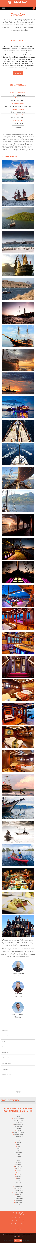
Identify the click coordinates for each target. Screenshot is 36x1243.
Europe (18, 1116)
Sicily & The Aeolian (18, 1192)
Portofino (18, 1164)
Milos (18, 1178)
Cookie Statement (18, 1233)
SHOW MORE (18, 127)
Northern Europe (18, 1124)
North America (18, 1126)
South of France (19, 1186)
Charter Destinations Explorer (18, 1224)
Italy (18, 1144)
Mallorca (18, 1170)
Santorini (18, 1174)
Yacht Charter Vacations (18, 1218)
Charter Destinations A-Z (18, 1221)
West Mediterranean (19, 1118)
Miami (18, 1180)
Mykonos (18, 1176)
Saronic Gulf (18, 1200)
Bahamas (18, 1130)
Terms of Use (18, 1230)
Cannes (18, 1160)
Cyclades (18, 1194)
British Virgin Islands (18, 1132)
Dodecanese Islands (18, 1198)
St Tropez (18, 1162)
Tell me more (20, 1236)
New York (18, 1182)
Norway (19, 1156)
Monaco (18, 1142)
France (18, 1140)
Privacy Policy (18, 1227)
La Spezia (18, 1168)
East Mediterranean (18, 1120)
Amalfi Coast (18, 1188)
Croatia (18, 1150)
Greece (18, 1148)
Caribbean (18, 1128)
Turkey (18, 1154)
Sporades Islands (19, 1196)
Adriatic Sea (19, 1122)
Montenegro (19, 1152)
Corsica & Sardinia (18, 1190)
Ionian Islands (18, 1202)
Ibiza (18, 1172)
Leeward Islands (19, 1136)
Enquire (18, 73)
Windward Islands (18, 1134)
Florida (18, 1204)
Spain (18, 1146)
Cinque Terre (18, 1166)
